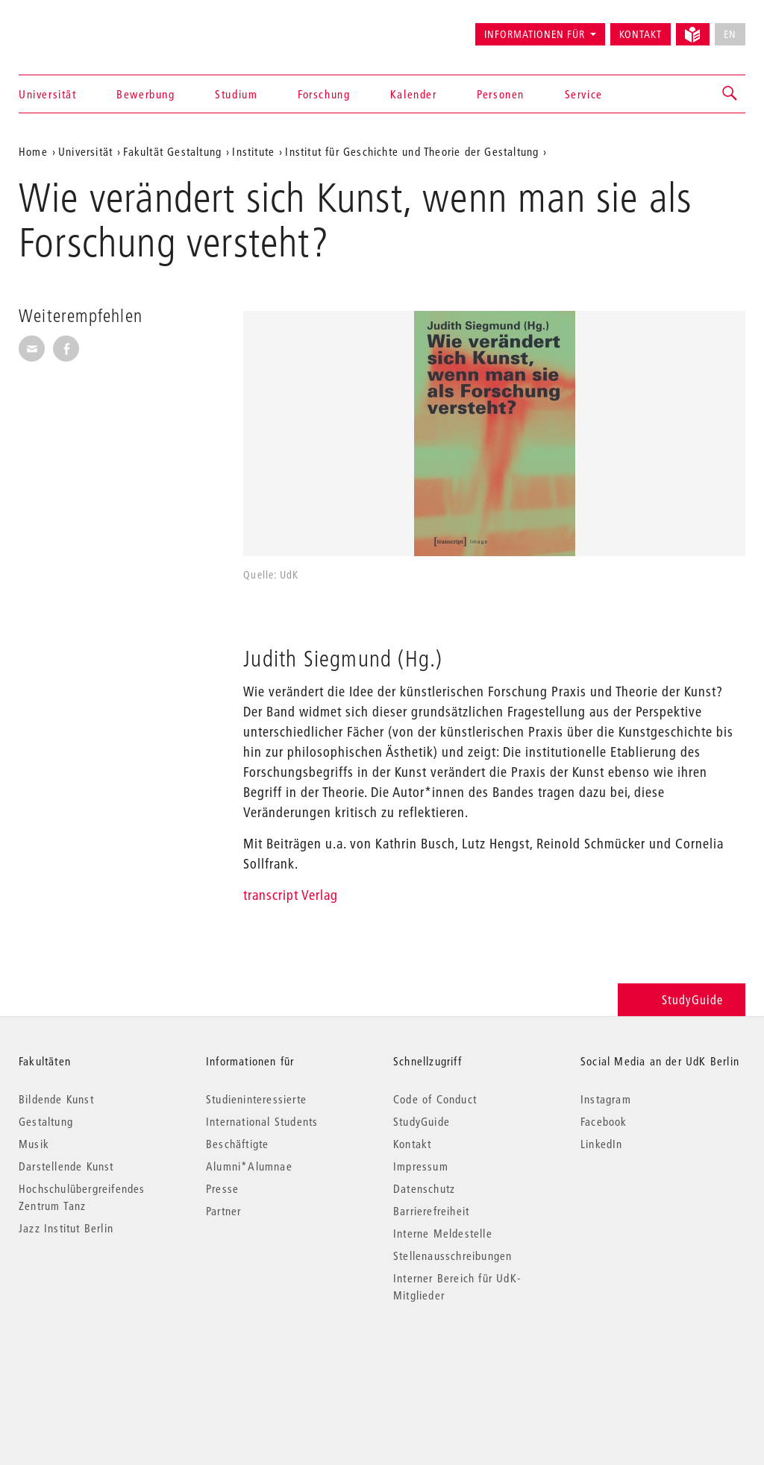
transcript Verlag (290, 895)
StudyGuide (681, 999)
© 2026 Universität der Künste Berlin (97, 1358)
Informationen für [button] (534, 34)
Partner (223, 1210)
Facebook (603, 1121)
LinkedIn (601, 1143)
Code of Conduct (435, 1098)
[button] (730, 94)
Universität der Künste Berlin (77, 27)
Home (33, 151)
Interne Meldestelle (442, 1233)
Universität (48, 93)
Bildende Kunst (56, 1098)
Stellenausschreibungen (452, 1255)
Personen (501, 93)
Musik (34, 1143)
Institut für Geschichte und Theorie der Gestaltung (412, 151)
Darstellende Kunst (66, 1166)
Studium (236, 93)
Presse (222, 1188)
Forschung (324, 93)
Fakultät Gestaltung (172, 151)
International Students (262, 1121)
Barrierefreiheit (431, 1210)
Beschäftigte (237, 1143)
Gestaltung (46, 1121)
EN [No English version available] (730, 34)
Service (584, 93)
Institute (253, 151)
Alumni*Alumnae (249, 1166)
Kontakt (640, 34)
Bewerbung (145, 93)
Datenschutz (424, 1188)
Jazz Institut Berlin (66, 1227)
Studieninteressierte (256, 1098)
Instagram (605, 1098)
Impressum (420, 1166)
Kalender (413, 93)
